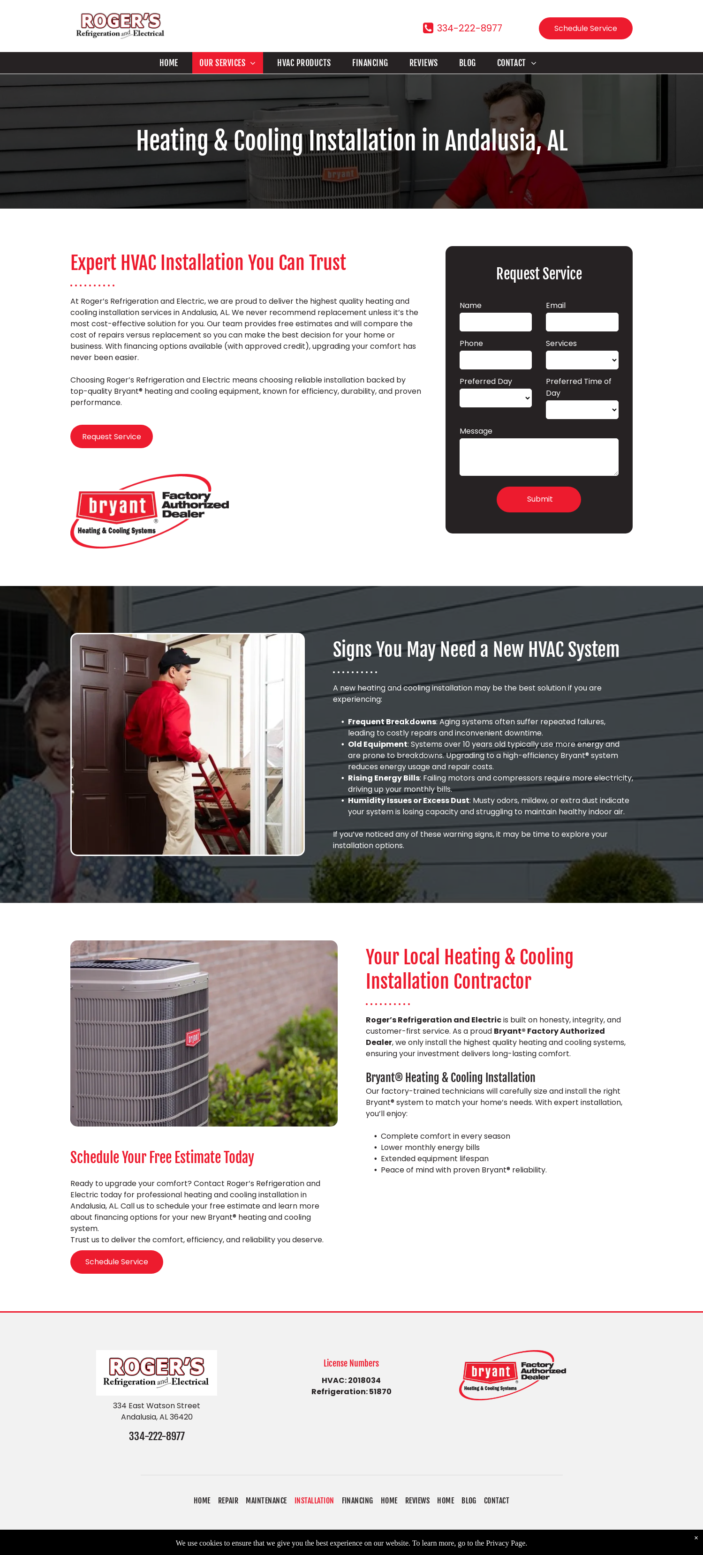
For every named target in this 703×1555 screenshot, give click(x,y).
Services (561, 343)
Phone (471, 343)
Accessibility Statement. (495, 1542)
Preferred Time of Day (579, 387)
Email (556, 305)
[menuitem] (172, 63)
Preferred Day (486, 381)
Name (471, 305)
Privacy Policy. (423, 1542)
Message (476, 431)
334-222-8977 (157, 1436)
